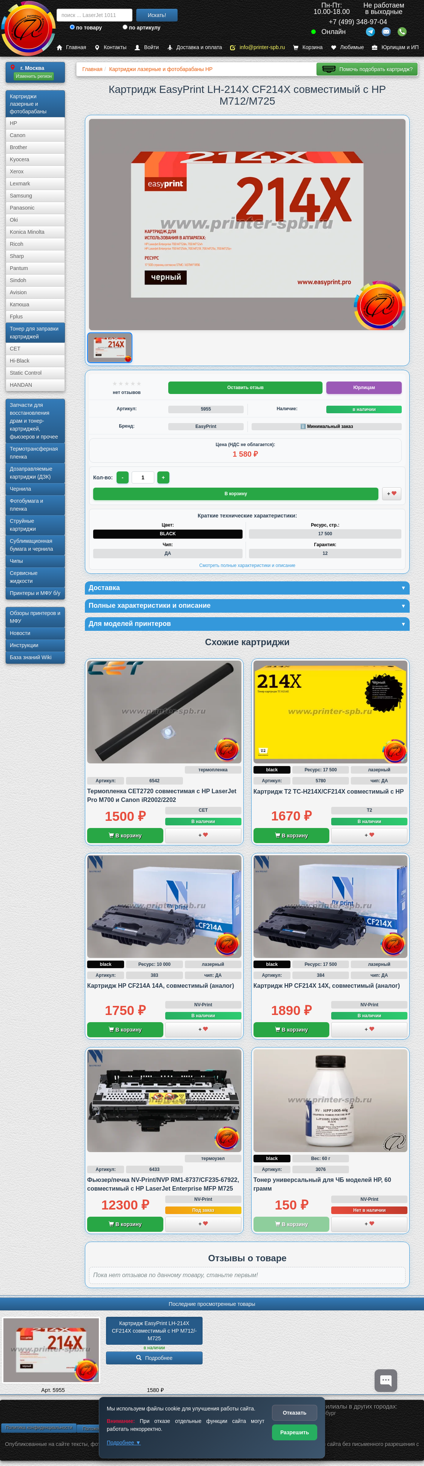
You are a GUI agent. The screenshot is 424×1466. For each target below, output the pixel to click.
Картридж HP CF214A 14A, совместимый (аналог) (160, 985)
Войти (147, 47)
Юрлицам (364, 387)
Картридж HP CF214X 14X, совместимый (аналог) (326, 985)
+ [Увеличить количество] (163, 477)
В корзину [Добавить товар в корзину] (235, 493)
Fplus (16, 317)
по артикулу (142, 28)
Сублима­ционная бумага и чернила (31, 545)
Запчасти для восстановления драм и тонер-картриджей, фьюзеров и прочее (34, 421)
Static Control (25, 373)
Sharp (17, 256)
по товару (86, 28)
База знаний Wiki (31, 657)
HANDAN (21, 385)
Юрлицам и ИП (395, 47)
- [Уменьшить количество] (123, 477)
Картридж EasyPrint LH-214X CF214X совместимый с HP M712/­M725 (154, 1330)
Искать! (157, 15)
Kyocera (19, 159)
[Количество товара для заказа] (143, 477)
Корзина (308, 47)
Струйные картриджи (23, 525)
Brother (18, 147)
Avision (18, 292)
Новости (20, 633)
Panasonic (22, 208)
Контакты (110, 47)
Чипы (16, 561)
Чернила (20, 489)
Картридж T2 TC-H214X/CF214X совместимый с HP (328, 791)
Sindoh (18, 280)
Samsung (21, 196)
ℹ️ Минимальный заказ (326, 426)
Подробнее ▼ (124, 1443)
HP (13, 123)
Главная (71, 47)
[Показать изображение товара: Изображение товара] (109, 348)
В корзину (125, 836)
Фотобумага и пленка (26, 505)
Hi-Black (19, 361)
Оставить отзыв (245, 387)
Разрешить (294, 1432)
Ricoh (16, 244)
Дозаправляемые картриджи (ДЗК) (31, 473)
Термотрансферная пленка (34, 453)
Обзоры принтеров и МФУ (35, 617)
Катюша (19, 304)
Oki (14, 220)
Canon (17, 135)
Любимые (347, 47)
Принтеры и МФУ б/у (35, 593)
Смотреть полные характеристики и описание (247, 565)
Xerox (17, 171)
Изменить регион (34, 76)
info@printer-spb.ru (257, 47)
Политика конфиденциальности (38, 1427)
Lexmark (20, 184)
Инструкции (24, 645)
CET (15, 349)
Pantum (19, 268)
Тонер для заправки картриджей (34, 333)
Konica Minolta (27, 232)
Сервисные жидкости (24, 577)
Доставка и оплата (194, 47)
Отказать (295, 1413)
